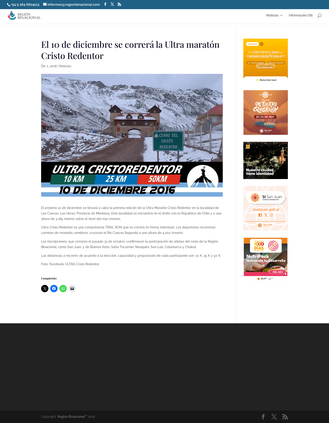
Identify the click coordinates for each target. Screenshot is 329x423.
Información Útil (301, 15)
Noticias (272, 15)
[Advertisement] (205, 366)
